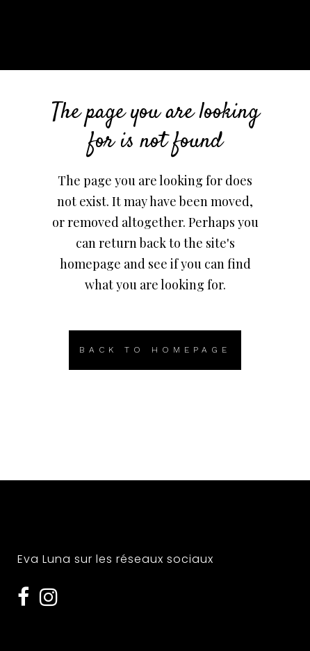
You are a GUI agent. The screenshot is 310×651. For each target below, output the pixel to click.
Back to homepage (155, 350)
